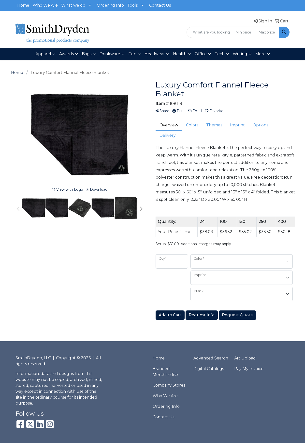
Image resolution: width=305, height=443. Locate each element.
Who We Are (45, 5)
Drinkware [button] (110, 53)
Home (23, 5)
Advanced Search (210, 358)
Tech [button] (220, 53)
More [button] (260, 53)
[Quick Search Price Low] (244, 32)
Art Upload (245, 358)
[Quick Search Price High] (267, 32)
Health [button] (180, 53)
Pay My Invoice (248, 368)
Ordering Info (110, 5)
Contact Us (160, 5)
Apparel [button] (43, 53)
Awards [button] (66, 53)
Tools (132, 5)
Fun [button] (132, 53)
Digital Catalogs (208, 368)
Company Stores (169, 385)
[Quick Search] (210, 32)
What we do (73, 5)
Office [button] (201, 53)
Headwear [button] (155, 53)
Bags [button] (86, 53)
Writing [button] (240, 53)
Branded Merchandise (165, 371)
